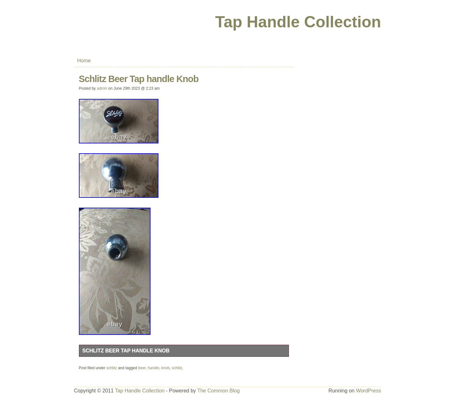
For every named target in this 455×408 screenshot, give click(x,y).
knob (165, 368)
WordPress (368, 390)
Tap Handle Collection (298, 22)
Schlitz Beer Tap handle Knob (126, 350)
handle (153, 368)
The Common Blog (218, 390)
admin (102, 88)
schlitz (111, 368)
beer (141, 368)
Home (84, 60)
